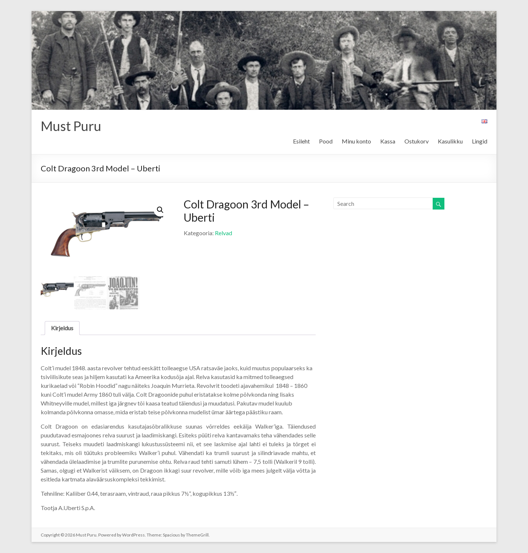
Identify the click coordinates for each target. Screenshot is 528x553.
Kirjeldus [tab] (62, 327)
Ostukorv (416, 141)
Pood (326, 141)
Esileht (301, 141)
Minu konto (356, 141)
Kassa (387, 141)
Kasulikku (450, 141)
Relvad (223, 232)
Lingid (479, 141)
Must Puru (71, 126)
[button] (160, 210)
